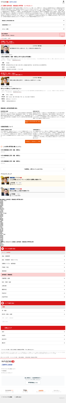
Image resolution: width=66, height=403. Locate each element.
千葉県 (1, 210)
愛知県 (1, 218)
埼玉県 (1, 211)
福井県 (1, 216)
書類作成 (4, 289)
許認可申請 (5, 297)
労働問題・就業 (6, 278)
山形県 (1, 204)
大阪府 (1, 222)
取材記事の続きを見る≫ (16, 60)
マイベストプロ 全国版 (7, 397)
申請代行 (4, 293)
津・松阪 (4, 310)
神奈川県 (2, 209)
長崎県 (1, 237)
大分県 (1, 238)
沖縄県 (1, 240)
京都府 (1, 223)
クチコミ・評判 (5, 29)
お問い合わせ (18, 397)
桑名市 (1, 246)
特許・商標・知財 (6, 282)
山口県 (1, 229)
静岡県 (1, 219)
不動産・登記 (5, 267)
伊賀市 (3, 335)
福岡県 (1, 235)
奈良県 (1, 226)
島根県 (1, 231)
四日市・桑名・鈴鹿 (7, 314)
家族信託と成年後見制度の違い (8, 20)
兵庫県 (1, 224)
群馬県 (1, 212)
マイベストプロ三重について (9, 368)
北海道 (1, 201)
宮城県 (1, 203)
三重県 (1, 220)
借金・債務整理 (6, 256)
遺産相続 (4, 271)
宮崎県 (1, 239)
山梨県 (1, 214)
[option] (17, 134)
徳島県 (1, 233)
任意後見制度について (6, 24)
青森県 (1, 202)
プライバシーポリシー (7, 372)
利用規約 (5, 370)
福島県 (1, 205)
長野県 (1, 215)
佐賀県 (1, 236)
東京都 (1, 208)
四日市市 (4, 339)
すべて (3, 252)
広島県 (1, 228)
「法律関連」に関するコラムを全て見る (33, 169)
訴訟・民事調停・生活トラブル (10, 259)
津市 (3, 331)
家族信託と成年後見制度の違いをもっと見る (32, 122)
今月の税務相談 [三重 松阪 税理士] (10, 150)
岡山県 (1, 230)
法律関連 (8, 252)
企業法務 (4, 285)
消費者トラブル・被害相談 (9, 263)
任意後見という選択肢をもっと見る (33, 141)
